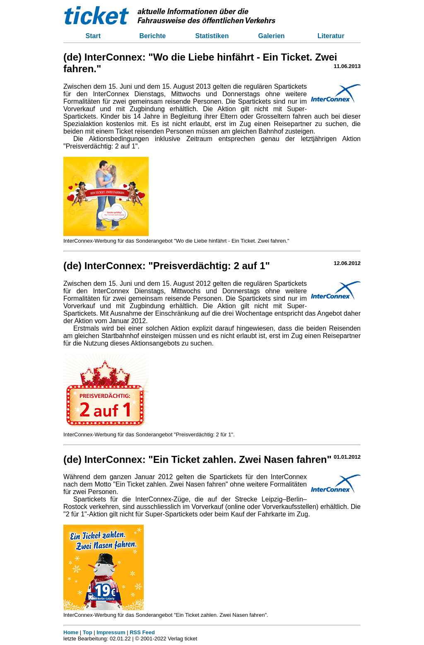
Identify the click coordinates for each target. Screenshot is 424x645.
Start (93, 35)
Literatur (331, 35)
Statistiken (212, 35)
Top (87, 632)
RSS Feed (142, 632)
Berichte (152, 35)
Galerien (271, 35)
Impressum (110, 632)
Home (70, 632)
